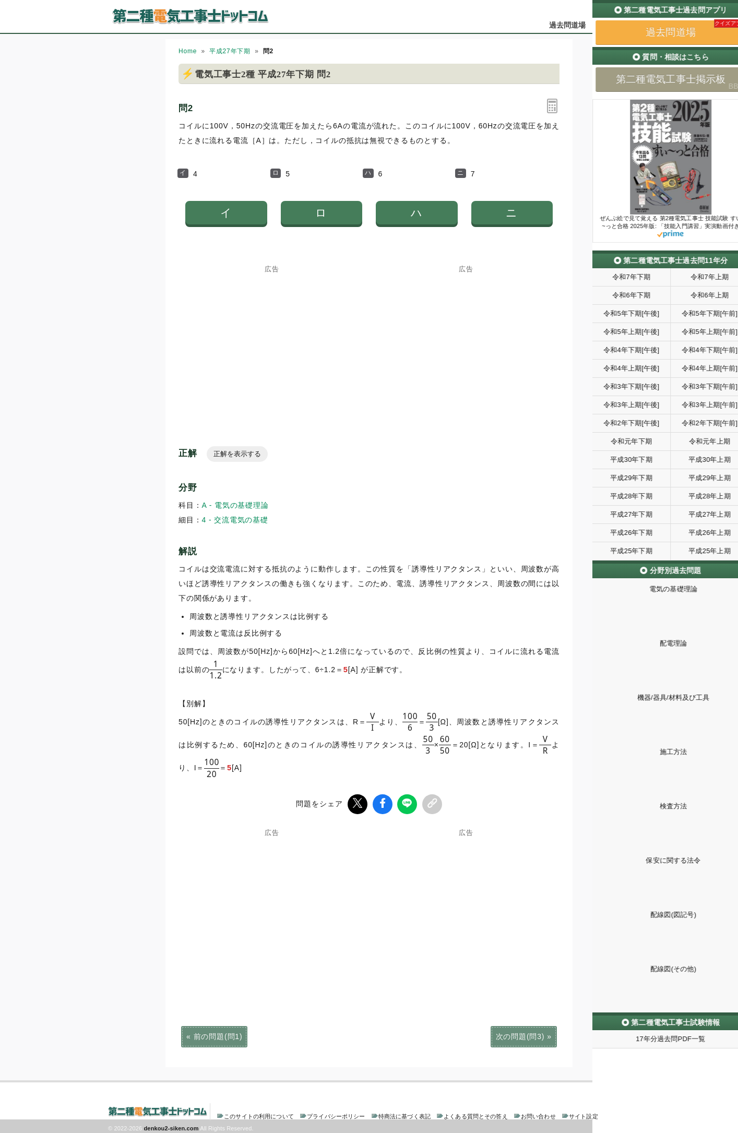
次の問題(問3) (520, 1034)
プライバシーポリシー (336, 1114)
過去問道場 (567, 25)
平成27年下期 (230, 51)
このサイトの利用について (259, 1114)
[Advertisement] (272, 337)
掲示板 (612, 25)
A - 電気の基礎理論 (235, 505)
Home (187, 51)
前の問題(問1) (218, 1034)
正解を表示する (237, 454)
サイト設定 (583, 1114)
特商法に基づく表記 (404, 1114)
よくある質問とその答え (476, 1114)
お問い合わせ (538, 1114)
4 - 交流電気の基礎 (235, 520)
